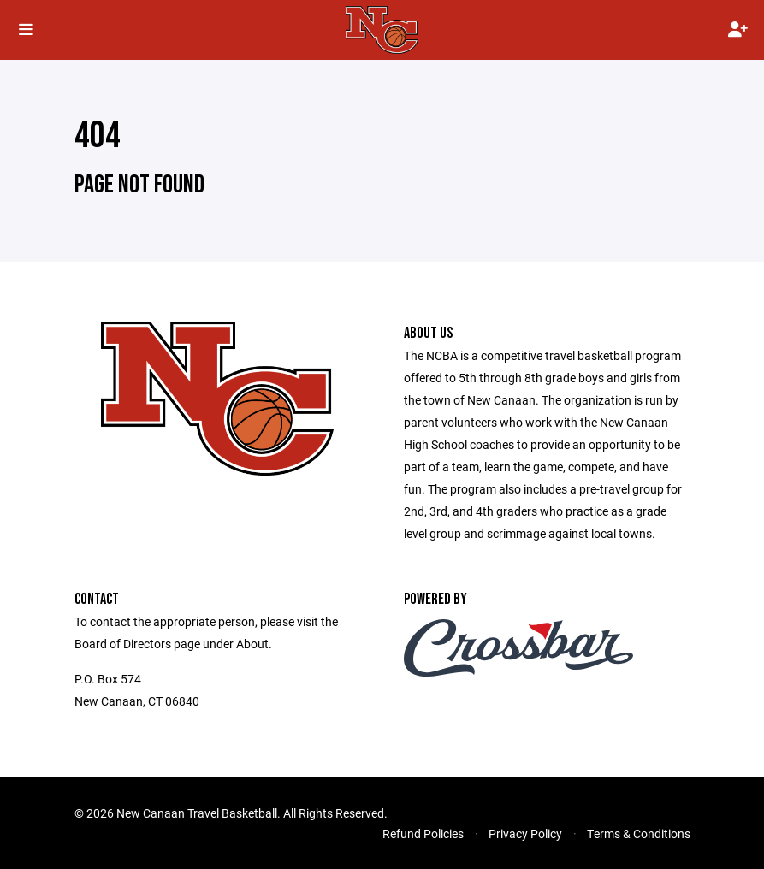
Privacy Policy (525, 833)
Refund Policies (423, 833)
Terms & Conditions (638, 833)
